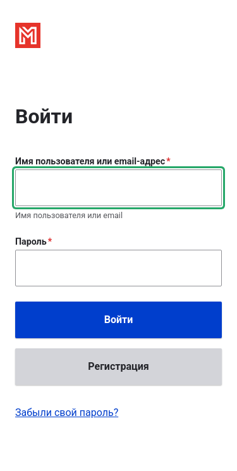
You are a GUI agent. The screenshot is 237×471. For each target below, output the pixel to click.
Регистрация (118, 366)
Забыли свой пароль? (66, 413)
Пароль (31, 241)
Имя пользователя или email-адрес (90, 161)
